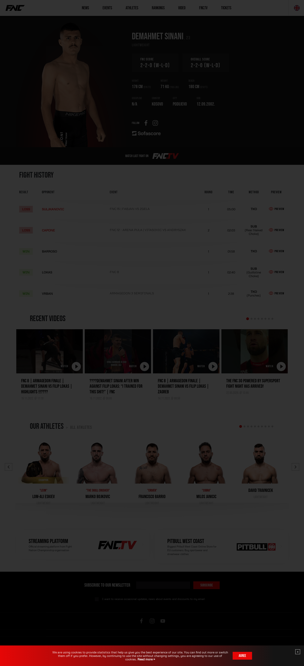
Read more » (146, 659)
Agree (242, 655)
